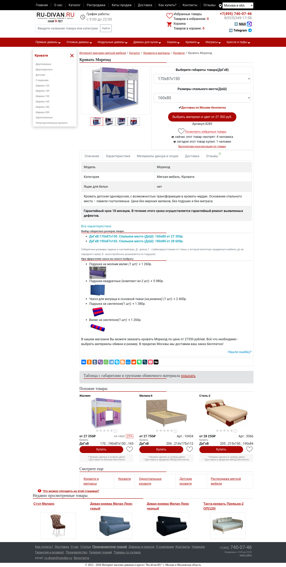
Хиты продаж (122, 5)
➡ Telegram (240, 30)
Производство (76, 552)
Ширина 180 (42, 107)
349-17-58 (238, 18)
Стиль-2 (204, 395)
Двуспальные (43, 64)
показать (188, 375)
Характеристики (118, 156)
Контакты (190, 5)
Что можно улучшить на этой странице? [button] (71, 491)
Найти (106, 28)
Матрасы (213, 42)
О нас (58, 5)
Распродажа (96, 5)
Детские (40, 75)
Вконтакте (81, 558)
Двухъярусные (44, 69)
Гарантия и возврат (49, 552)
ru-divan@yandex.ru (58, 558)
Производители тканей (109, 547)
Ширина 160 (42, 101)
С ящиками (42, 80)
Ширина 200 (42, 112)
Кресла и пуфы (238, 42)
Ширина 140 (42, 90)
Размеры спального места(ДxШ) (202, 89)
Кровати (193, 42)
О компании (165, 547)
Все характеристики (96, 226)
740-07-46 (236, 14)
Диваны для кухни (147, 42)
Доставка (145, 5)
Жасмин (85, 395)
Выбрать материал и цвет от (202, 117)
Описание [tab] (92, 156)
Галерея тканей (100, 552)
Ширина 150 (42, 96)
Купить (101, 449)
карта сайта (246, 555)
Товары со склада (127, 552)
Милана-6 (145, 395)
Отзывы (210, 5)
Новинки (198, 547)
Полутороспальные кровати (52, 123)
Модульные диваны (113, 42)
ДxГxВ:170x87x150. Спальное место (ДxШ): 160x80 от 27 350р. (136, 236)
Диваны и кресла (141, 547)
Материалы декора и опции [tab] (157, 156)
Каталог (74, 5)
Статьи (85, 547)
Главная (42, 5)
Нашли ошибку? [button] (239, 352)
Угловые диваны (79, 42)
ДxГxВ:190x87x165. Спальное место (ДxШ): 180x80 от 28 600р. (136, 241)
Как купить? (167, 5)
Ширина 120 (42, 85)
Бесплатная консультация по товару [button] (202, 146)
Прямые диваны (48, 42)
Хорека (173, 42)
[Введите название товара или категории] (67, 28)
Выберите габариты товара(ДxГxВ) (202, 70)
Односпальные (44, 117)
